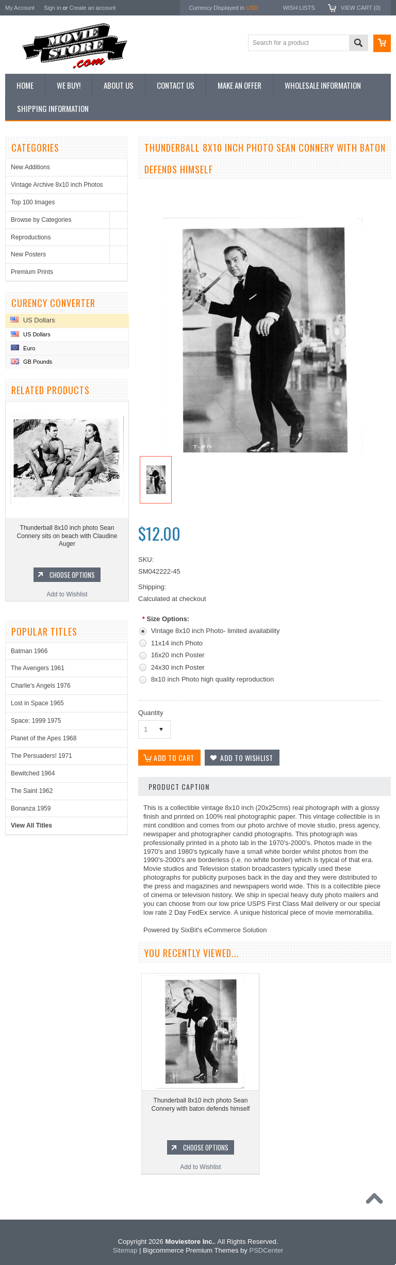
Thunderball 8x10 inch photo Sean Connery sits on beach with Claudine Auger (67, 535)
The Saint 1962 (32, 790)
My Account (20, 8)
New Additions (30, 167)
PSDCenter (266, 1250)
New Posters (28, 254)
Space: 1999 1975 (36, 720)
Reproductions (31, 237)
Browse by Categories (41, 219)
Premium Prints (32, 271)
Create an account (92, 8)
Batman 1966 (29, 651)
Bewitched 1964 (33, 773)
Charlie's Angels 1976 (41, 685)
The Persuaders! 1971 (41, 755)
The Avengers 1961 (37, 668)
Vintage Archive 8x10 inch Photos (57, 184)
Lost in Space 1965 (37, 703)
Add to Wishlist (66, 594)
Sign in (52, 8)
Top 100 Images (33, 202)
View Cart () (361, 8)
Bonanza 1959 (31, 808)
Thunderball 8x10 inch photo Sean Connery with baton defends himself (201, 1104)
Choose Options (72, 575)
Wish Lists (299, 8)
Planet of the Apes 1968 (43, 738)
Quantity (150, 713)
